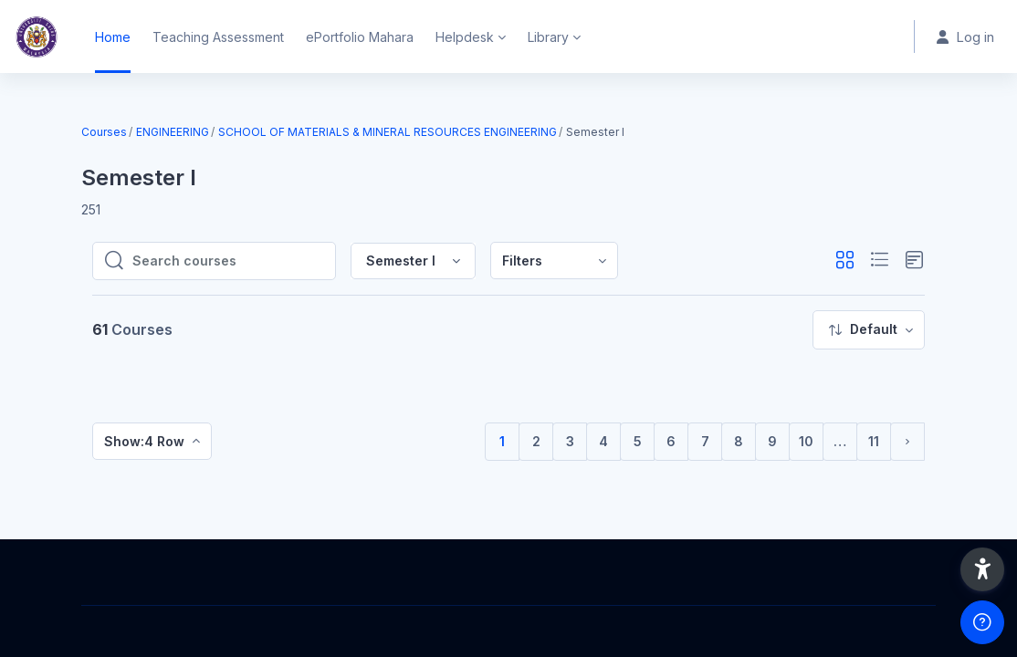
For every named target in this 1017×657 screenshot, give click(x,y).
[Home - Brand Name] (36, 36)
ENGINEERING (172, 132)
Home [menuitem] (113, 37)
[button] (844, 260)
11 (873, 441)
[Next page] (907, 441)
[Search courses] (228, 261)
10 (806, 441)
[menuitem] (554, 260)
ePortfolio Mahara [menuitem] (360, 37)
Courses (104, 132)
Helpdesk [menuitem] (464, 37)
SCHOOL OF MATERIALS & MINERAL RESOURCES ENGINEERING (387, 132)
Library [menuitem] (548, 37)
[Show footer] (982, 622)
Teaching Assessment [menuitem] (218, 37)
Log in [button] (965, 37)
